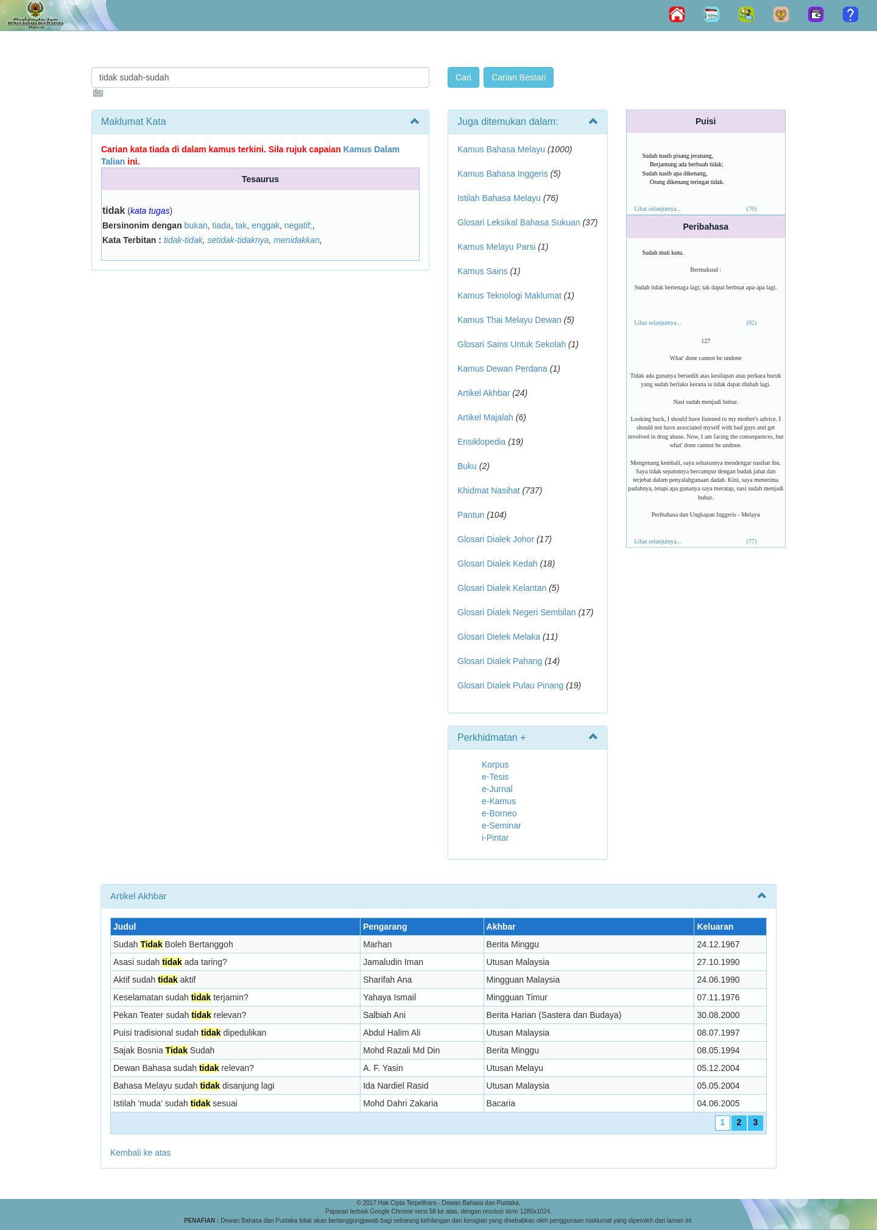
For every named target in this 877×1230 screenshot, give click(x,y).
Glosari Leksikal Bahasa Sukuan (518, 222)
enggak (266, 225)
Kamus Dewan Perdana (502, 368)
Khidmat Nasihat (488, 490)
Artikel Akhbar (483, 393)
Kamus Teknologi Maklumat (509, 295)
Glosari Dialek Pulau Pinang (510, 685)
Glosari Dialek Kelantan (501, 588)
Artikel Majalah (485, 417)
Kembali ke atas (140, 1153)
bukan (196, 225)
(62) (752, 322)
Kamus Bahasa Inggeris (502, 173)
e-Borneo (499, 813)
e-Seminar (501, 825)
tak (241, 225)
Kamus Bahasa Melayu (502, 149)
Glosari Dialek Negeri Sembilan (516, 612)
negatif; (298, 225)
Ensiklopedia (481, 442)
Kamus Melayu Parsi (496, 247)
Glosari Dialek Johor (495, 539)
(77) (752, 541)
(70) (752, 208)
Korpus (495, 764)
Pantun (470, 515)
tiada (222, 225)
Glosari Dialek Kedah (497, 563)
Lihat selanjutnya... (658, 208)
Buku (467, 466)
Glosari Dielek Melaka (498, 637)
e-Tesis (495, 777)
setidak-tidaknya (238, 240)
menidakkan (296, 240)
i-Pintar (495, 838)
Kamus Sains (482, 271)
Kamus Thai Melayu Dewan (509, 320)
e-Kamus (499, 801)
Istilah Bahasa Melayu (499, 198)
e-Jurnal (497, 789)
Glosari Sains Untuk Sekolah (511, 344)
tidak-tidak (183, 240)
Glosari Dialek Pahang (499, 661)
